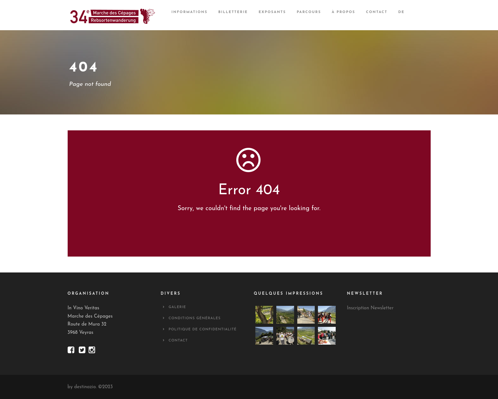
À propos (343, 12)
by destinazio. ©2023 (90, 387)
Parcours (309, 12)
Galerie (177, 307)
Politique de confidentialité (203, 329)
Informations (189, 12)
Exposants (272, 12)
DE (401, 12)
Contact (376, 12)
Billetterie (233, 12)
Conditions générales (195, 318)
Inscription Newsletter (370, 308)
